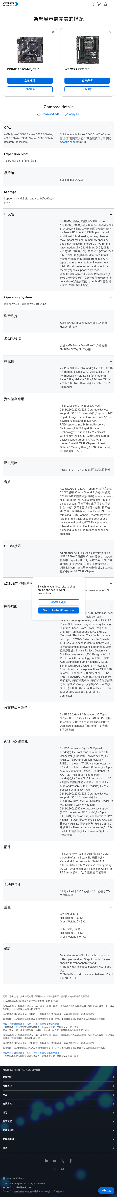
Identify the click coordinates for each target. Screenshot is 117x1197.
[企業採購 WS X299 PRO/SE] (87, 81)
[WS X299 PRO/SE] (87, 69)
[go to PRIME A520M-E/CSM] (29, 50)
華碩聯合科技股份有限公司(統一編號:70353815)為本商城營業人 (33, 1191)
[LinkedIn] (46, 1161)
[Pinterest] (62, 1170)
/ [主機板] (26, 1070)
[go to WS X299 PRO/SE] (87, 50)
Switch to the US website (58, 610)
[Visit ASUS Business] (12, 1070)
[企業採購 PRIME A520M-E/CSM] (30, 81)
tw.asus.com (67, 142)
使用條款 (7, 1187)
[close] (81, 580)
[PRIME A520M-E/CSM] (30, 69)
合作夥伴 (7, 1086)
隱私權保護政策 (23, 1187)
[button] (92, 4)
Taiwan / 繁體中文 (13, 1178)
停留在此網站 (59, 602)
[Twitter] (62, 1161)
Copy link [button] (72, 114)
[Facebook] (70, 1161)
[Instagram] (54, 1170)
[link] (30, 89)
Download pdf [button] (48, 114)
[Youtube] (54, 1161)
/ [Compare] (35, 1070)
